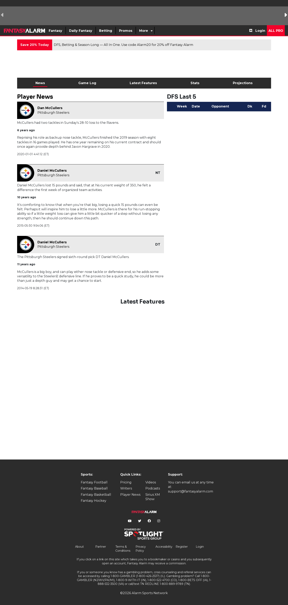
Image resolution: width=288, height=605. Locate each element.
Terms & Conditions (122, 548)
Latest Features (143, 83)
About (79, 546)
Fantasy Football (94, 482)
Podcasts (152, 488)
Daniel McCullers (52, 170)
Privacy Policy (141, 548)
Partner (100, 546)
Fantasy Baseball (94, 488)
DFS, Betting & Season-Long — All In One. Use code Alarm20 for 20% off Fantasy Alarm (123, 45)
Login (260, 31)
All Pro (275, 31)
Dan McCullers (49, 108)
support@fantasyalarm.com (190, 491)
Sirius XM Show (152, 497)
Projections (243, 83)
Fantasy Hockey (93, 501)
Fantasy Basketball (96, 495)
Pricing (126, 482)
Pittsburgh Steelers (53, 113)
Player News (130, 495)
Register (182, 546)
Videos (150, 482)
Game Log (87, 83)
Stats (195, 83)
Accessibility (163, 546)
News (40, 83)
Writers (126, 488)
